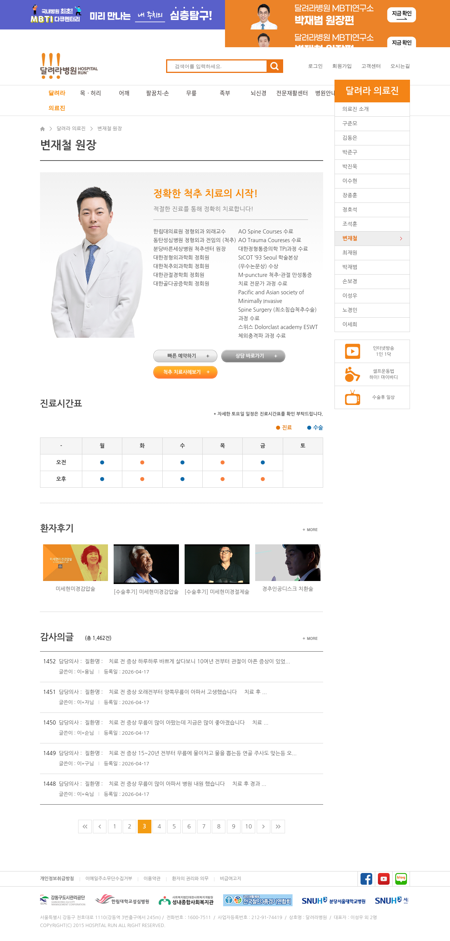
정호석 (349, 209)
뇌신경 (259, 93)
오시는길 (400, 66)
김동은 (349, 138)
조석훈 (349, 224)
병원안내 (325, 93)
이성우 (349, 295)
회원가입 (342, 66)
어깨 (124, 93)
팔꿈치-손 (157, 93)
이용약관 (151, 878)
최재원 (349, 252)
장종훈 (349, 195)
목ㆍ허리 (90, 93)
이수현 (349, 181)
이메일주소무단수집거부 (108, 878)
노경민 (349, 310)
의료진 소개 (355, 109)
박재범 (349, 267)
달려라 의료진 (56, 100)
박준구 (349, 152)
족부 (225, 93)
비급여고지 (230, 878)
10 (248, 826)
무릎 (191, 93)
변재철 (349, 238)
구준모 (349, 123)
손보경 (349, 281)
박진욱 (349, 166)
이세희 (349, 324)
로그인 (315, 66)
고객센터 (371, 66)
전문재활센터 (292, 93)
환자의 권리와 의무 (190, 878)
